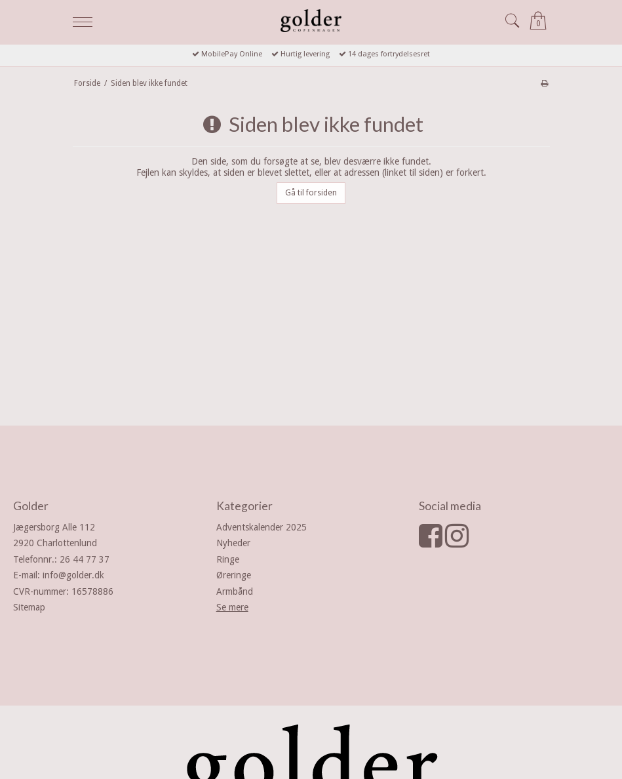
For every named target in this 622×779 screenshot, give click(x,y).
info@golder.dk (73, 575)
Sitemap (29, 607)
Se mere (232, 607)
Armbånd (234, 591)
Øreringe (233, 575)
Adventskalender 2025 (261, 527)
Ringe (227, 559)
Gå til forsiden (311, 192)
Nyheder (233, 543)
